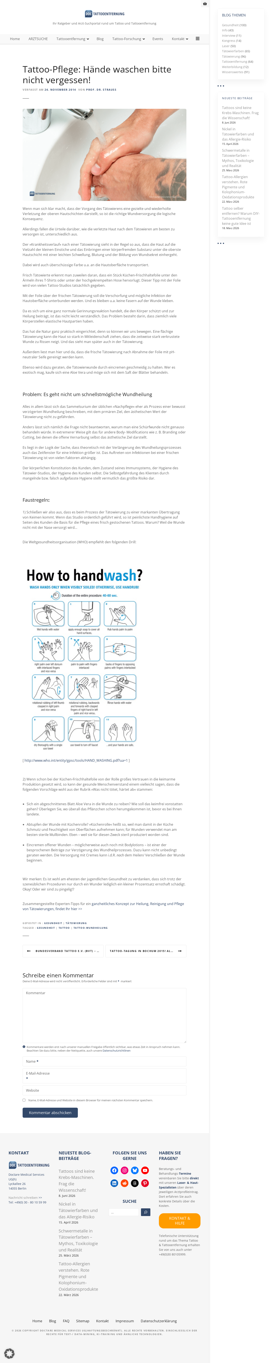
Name (31, 1069)
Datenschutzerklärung (159, 1329)
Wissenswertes (232, 72)
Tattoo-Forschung (127, 46)
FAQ (66, 1329)
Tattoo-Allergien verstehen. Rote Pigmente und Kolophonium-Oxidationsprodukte (238, 186)
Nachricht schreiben (23, 1205)
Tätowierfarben (233, 51)
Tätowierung (76, 930)
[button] (9, 1353)
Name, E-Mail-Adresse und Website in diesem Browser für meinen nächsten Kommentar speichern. (90, 1108)
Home (15, 46)
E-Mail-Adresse (36, 1084)
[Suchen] (145, 1220)
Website (32, 1098)
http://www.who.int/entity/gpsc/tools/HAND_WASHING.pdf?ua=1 (76, 768)
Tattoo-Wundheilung (91, 935)
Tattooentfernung (71, 46)
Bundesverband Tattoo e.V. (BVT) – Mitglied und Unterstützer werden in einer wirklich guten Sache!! (70, 959)
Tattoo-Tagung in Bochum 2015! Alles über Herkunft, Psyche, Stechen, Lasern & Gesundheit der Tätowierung (148, 959)
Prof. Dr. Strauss (101, 97)
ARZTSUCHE (38, 46)
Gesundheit (53, 930)
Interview (228, 35)
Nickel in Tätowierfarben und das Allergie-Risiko (238, 134)
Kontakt (178, 46)
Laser (226, 46)
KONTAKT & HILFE (179, 1228)
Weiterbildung (232, 67)
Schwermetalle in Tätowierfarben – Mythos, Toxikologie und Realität (238, 158)
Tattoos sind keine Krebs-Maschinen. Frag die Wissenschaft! (240, 112)
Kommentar (35, 1000)
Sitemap (82, 1329)
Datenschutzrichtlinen (117, 1058)
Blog (100, 46)
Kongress (228, 41)
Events (158, 46)
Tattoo (64, 935)
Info (225, 30)
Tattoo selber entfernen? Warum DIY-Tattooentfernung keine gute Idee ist (241, 216)
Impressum (125, 1329)
